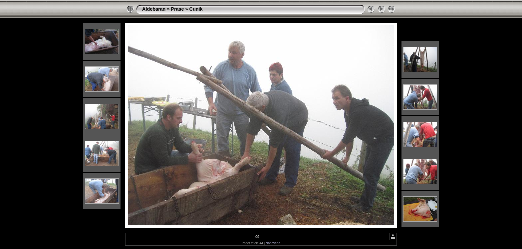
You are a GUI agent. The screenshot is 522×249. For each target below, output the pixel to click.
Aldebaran (153, 9)
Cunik (196, 9)
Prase (177, 9)
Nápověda (273, 243)
